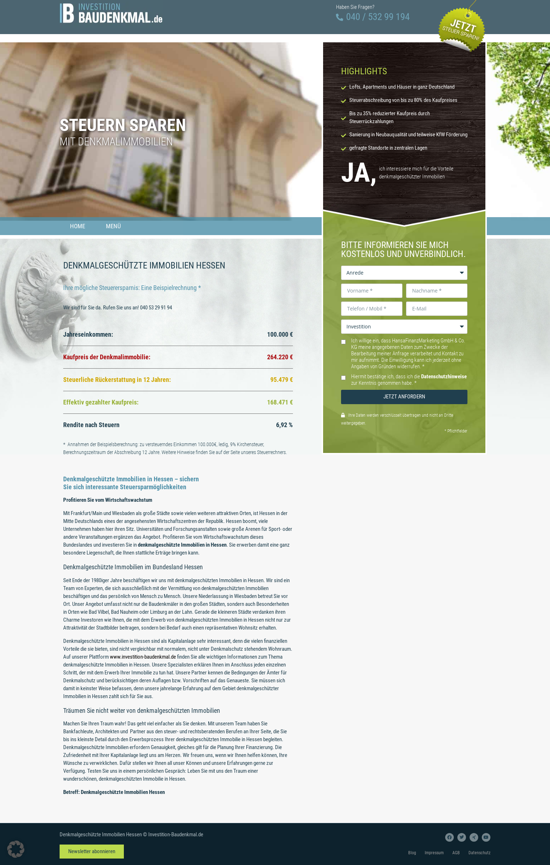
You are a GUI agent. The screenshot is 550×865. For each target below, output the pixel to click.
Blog (412, 852)
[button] (16, 849)
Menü (115, 222)
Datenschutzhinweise (444, 376)
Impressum (434, 852)
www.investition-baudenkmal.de (143, 657)
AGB (456, 852)
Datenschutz (479, 852)
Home (77, 222)
